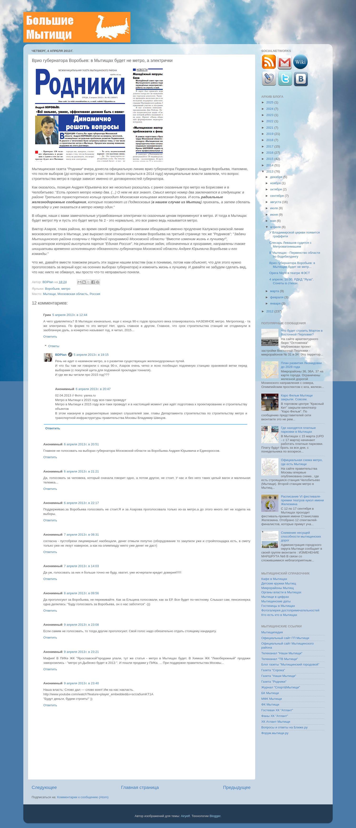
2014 (270, 165)
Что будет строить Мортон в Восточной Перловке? (301, 332)
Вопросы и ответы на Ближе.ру (284, 727)
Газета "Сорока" (273, 670)
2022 (270, 121)
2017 (270, 146)
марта (275, 291)
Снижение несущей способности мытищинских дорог (301, 536)
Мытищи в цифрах (275, 597)
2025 (270, 102)
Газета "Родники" (274, 681)
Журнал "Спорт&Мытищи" (280, 687)
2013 (270, 171)
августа (276, 202)
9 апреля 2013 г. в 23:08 (81, 624)
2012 (270, 311)
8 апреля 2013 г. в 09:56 (81, 593)
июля (274, 208)
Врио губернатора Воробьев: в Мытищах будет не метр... (292, 265)
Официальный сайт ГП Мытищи (285, 638)
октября (276, 189)
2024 (270, 109)
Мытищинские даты (276, 601)
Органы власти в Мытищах (281, 592)
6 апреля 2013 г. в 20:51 (81, 444)
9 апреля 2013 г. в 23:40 (81, 683)
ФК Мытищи (270, 704)
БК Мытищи (270, 693)
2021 (270, 127)
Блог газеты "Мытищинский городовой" (290, 664)
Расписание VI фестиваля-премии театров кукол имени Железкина (302, 500)
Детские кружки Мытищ (278, 583)
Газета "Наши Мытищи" (278, 676)
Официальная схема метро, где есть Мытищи (302, 462)
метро (65, 288)
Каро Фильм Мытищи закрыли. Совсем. (296, 397)
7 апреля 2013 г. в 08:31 (81, 534)
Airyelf (185, 816)
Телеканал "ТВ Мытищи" (279, 659)
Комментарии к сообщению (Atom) (83, 797)
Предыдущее (237, 787)
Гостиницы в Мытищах (278, 606)
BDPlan (48, 282)
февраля (277, 297)
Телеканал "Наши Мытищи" (281, 653)
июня (274, 214)
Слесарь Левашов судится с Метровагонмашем (290, 244)
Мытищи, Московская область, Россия (71, 294)
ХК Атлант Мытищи (275, 721)
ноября (276, 183)
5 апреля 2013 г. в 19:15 (91, 354)
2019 (270, 134)
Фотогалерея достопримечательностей (290, 610)
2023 (270, 115)
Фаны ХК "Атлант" (274, 716)
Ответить (50, 336)
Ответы (53, 346)
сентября (277, 196)
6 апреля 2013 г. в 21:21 (81, 471)
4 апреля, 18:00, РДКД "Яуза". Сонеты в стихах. (291, 281)
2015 (270, 159)
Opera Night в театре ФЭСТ (289, 273)
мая (273, 221)
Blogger (215, 816)
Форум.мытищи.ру (274, 733)
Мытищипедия (272, 632)
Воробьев (52, 288)
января (276, 303)
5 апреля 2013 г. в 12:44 (69, 315)
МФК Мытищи (271, 699)
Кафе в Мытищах (274, 579)
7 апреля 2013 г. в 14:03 (81, 566)
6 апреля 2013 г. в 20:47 (93, 389)
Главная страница (140, 787)
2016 (270, 152)
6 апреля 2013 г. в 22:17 (81, 503)
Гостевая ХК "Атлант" (277, 710)
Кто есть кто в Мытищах (279, 615)
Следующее (44, 787)
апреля (276, 227)
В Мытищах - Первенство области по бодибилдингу (294, 254)
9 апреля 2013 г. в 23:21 (81, 652)
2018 (270, 140)
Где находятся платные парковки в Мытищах (298, 429)
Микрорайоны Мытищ (277, 588)
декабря (276, 177)
